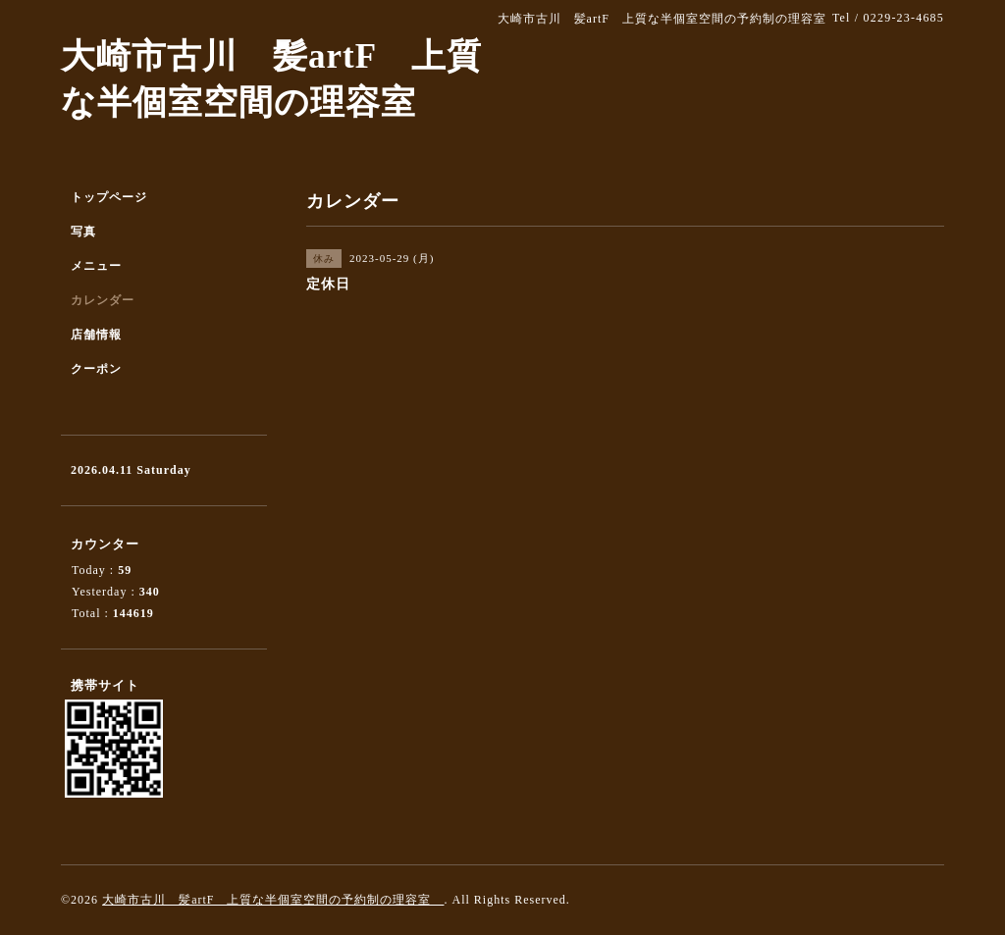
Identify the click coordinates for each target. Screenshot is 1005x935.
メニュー (96, 266)
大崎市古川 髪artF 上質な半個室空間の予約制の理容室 (273, 900)
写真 (83, 231)
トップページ (109, 197)
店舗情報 (96, 334)
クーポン (96, 369)
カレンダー (102, 300)
